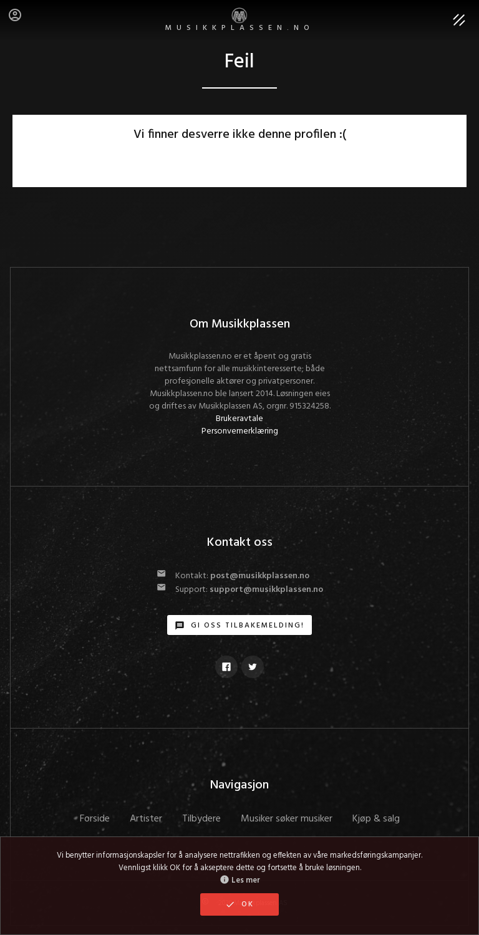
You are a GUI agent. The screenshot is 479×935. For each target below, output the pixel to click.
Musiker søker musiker (286, 818)
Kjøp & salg (376, 818)
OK (239, 904)
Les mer (240, 880)
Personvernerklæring (239, 431)
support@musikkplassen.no (266, 590)
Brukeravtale (239, 419)
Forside (95, 818)
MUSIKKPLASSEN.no (239, 20)
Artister (146, 818)
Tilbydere (201, 818)
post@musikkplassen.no (259, 576)
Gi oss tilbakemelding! (239, 625)
